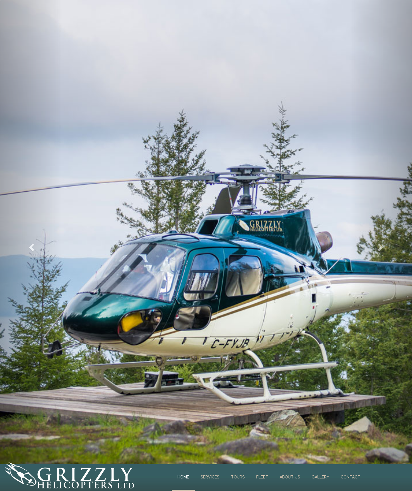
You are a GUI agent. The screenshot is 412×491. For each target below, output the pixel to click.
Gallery (320, 477)
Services (210, 477)
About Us (290, 477)
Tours (238, 477)
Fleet (262, 477)
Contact (350, 477)
